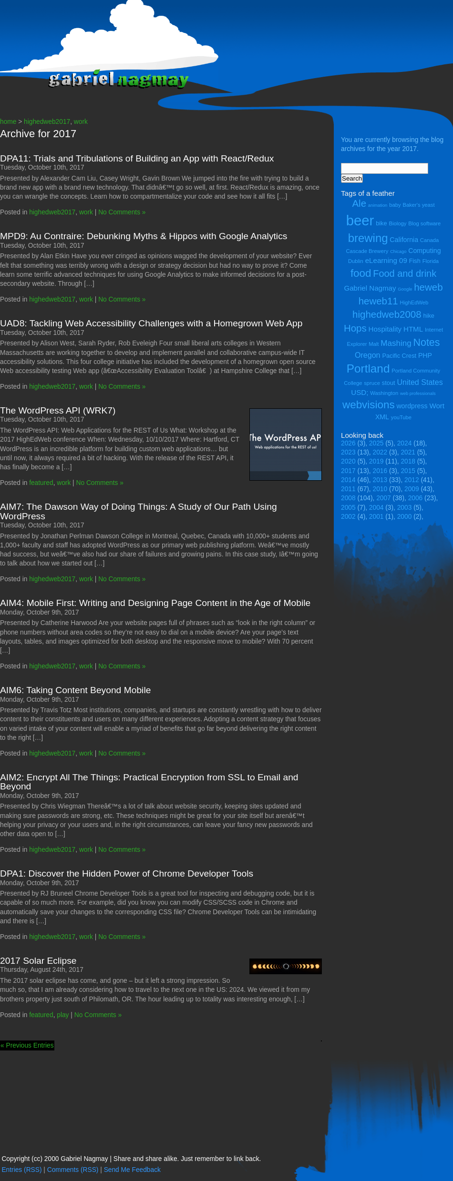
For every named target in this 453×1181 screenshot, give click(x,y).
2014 (348, 480)
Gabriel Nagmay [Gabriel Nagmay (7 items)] (370, 288)
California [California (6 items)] (404, 239)
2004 (376, 507)
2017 (348, 470)
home (8, 121)
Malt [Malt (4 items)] (374, 344)
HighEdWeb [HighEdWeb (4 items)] (414, 302)
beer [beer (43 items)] (360, 220)
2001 (376, 516)
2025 (376, 443)
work (81, 121)
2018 (408, 461)
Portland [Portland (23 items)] (368, 368)
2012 (411, 480)
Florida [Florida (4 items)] (430, 261)
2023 (348, 452)
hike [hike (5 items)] (428, 315)
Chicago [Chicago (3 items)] (398, 251)
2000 (404, 516)
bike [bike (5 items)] (381, 223)
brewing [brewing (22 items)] (368, 238)
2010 (380, 489)
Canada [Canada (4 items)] (429, 240)
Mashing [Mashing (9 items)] (396, 343)
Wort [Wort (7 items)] (436, 406)
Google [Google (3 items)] (405, 289)
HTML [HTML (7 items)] (413, 329)
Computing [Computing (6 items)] (424, 250)
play (63, 1015)
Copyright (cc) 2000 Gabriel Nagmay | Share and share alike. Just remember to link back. (131, 1158)
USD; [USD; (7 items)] (359, 392)
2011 (348, 489)
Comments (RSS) (73, 1169)
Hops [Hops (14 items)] (355, 328)
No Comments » (121, 212)
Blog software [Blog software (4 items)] (424, 223)
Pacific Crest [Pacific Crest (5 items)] (399, 355)
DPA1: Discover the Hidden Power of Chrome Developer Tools (126, 873)
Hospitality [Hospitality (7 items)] (385, 329)
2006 (415, 498)
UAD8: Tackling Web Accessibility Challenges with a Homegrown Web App (151, 323)
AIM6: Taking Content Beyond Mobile (75, 690)
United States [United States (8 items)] (420, 382)
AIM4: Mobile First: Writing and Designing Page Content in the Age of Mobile (155, 603)
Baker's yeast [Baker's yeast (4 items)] (418, 205)
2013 (380, 480)
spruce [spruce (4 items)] (372, 383)
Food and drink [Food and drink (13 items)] (404, 273)
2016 (380, 470)
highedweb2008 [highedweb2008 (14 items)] (387, 314)
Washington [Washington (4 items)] (384, 393)
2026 (348, 443)
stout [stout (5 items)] (388, 382)
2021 (408, 452)
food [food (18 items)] (360, 273)
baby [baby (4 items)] (395, 205)
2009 (411, 489)
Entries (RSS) (21, 1169)
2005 (348, 507)
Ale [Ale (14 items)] (359, 203)
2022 (380, 452)
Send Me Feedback (132, 1169)
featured (41, 482)
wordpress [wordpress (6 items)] (411, 406)
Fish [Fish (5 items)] (415, 260)
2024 (404, 443)
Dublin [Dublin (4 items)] (355, 261)
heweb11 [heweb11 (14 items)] (378, 300)
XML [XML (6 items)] (382, 417)
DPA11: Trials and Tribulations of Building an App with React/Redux (137, 158)
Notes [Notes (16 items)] (426, 342)
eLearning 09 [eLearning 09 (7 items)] (386, 260)
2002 (348, 516)
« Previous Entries (27, 1045)
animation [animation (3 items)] (377, 205)
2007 (383, 498)
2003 (404, 507)
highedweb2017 (47, 121)
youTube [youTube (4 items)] (401, 417)
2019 (376, 461)
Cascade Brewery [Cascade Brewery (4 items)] (367, 251)
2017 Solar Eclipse (38, 961)
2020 (348, 461)
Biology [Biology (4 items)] (397, 223)
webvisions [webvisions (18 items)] (368, 405)
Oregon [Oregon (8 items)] (368, 355)
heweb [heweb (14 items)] (428, 287)
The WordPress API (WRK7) (57, 410)
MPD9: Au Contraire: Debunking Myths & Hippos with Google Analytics (143, 236)
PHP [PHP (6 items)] (425, 355)
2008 (348, 498)
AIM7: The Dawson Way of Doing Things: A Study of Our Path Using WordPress (138, 511)
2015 (408, 470)
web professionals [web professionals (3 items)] (418, 393)
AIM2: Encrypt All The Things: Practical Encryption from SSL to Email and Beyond (149, 781)
